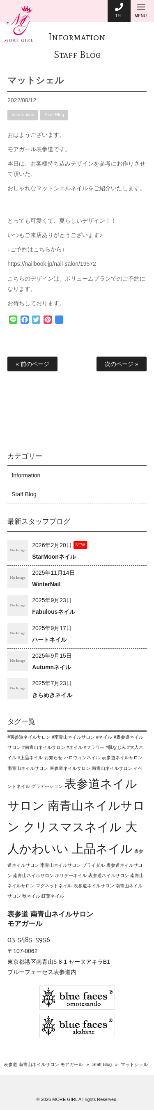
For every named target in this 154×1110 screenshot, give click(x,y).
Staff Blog (77, 54)
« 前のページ (32, 364)
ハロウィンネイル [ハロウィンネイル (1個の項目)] (82, 757)
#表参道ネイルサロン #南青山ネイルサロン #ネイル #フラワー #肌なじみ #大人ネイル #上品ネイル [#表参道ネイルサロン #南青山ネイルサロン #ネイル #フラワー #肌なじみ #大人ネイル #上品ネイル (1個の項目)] (75, 747)
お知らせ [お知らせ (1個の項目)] (53, 757)
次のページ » (121, 364)
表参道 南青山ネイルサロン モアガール (43, 1064)
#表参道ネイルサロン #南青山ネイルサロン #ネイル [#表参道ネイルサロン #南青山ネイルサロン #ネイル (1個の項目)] (59, 737)
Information (77, 37)
